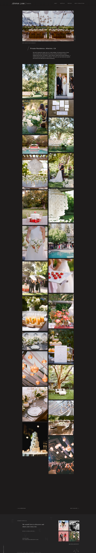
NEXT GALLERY (74, 508)
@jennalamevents (74, 544)
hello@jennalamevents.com (30, 539)
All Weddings (22, 508)
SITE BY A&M (38, 552)
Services (70, 3)
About (55, 3)
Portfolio (62, 3)
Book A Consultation (79, 3)
